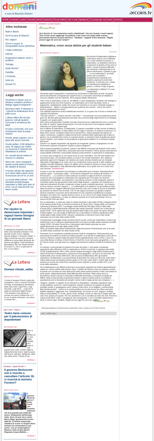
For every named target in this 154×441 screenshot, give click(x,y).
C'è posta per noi (98, 19)
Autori (110, 19)
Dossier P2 (10, 84)
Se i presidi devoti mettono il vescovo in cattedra (18, 156)
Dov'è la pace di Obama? (17, 35)
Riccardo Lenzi (12, 390)
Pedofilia (9, 72)
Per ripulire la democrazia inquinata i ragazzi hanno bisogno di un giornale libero (19, 214)
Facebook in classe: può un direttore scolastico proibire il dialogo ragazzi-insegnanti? (18, 102)
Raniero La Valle (13, 226)
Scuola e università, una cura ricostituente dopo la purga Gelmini (19, 131)
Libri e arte (72, 19)
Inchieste (14, 19)
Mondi (39, 19)
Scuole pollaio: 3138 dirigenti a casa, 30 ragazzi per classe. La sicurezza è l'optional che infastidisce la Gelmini (19, 148)
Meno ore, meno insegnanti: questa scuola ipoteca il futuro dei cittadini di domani (19, 164)
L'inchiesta (10, 76)
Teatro (16, 310)
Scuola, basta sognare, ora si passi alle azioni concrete (19, 139)
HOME (5, 19)
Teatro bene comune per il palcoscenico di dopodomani (18, 316)
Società (31, 19)
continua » (31, 252)
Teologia (9, 64)
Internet (9, 54)
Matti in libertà (12, 31)
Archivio (118, 19)
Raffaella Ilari (11, 327)
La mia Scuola (53, 24)
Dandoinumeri (58, 169)
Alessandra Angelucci (50, 53)
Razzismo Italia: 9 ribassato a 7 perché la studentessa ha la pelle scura (19, 111)
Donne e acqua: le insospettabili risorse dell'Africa (19, 44)
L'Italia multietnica (13, 50)
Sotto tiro (9, 80)
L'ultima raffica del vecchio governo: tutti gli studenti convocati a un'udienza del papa (17, 121)
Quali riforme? (12, 68)
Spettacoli (83, 19)
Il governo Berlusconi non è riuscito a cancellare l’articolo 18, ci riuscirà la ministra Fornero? (19, 376)
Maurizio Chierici (13, 277)
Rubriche (47, 19)
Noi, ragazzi (11, 39)
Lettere (23, 19)
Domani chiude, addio (18, 269)
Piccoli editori (60, 19)
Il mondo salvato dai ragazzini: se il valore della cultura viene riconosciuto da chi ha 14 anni (19, 173)
